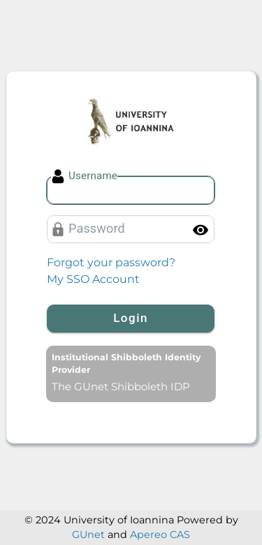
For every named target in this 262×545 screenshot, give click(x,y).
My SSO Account (93, 279)
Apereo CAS (160, 534)
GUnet (88, 534)
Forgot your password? (111, 262)
